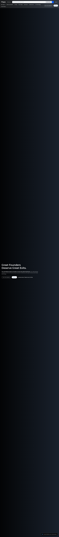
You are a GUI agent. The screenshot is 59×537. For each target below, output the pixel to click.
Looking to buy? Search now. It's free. (25, 277)
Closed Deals (3, 6)
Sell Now (55, 5)
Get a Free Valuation (48, 5)
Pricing (16, 4)
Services (26, 4)
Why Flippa (20, 4)
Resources (31, 4)
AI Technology (38, 4)
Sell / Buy (3, 4)
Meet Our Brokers (10, 4)
